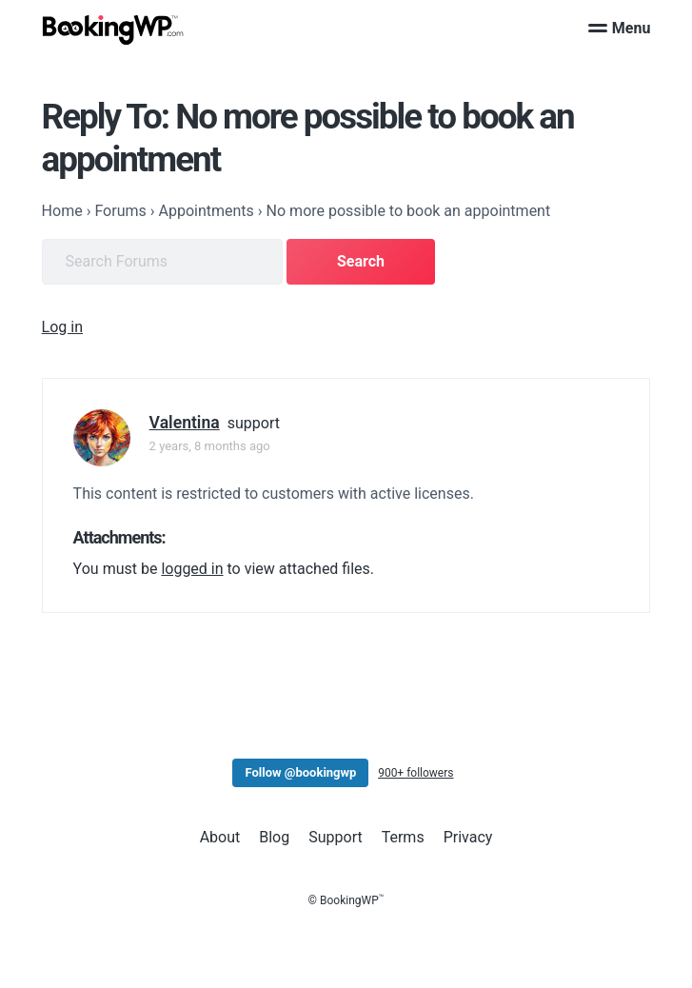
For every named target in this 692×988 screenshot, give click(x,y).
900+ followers (415, 773)
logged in (192, 569)
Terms (403, 837)
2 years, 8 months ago (209, 446)
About (220, 837)
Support (335, 837)
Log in (62, 327)
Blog (274, 837)
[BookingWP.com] (113, 30)
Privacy (468, 837)
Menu (619, 28)
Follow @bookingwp (300, 772)
